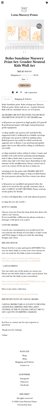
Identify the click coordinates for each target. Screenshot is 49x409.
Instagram (24, 379)
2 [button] (25, 52)
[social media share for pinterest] (21, 92)
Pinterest (24, 382)
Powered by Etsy (24, 405)
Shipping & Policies (23, 99)
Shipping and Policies (24, 362)
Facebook (25, 385)
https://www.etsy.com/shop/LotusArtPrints (20, 294)
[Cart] (47, 3)
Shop (24, 356)
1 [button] (23, 52)
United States (27, 75)
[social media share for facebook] (13, 92)
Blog (25, 359)
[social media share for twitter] (17, 92)
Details (7, 99)
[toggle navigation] (2, 3)
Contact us (24, 365)
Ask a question (30, 92)
